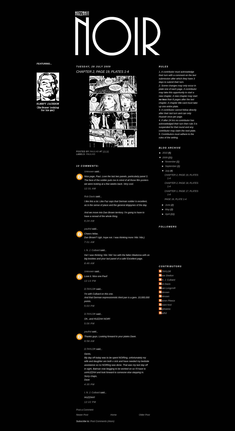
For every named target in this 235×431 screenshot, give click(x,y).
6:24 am (89, 221)
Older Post (144, 414)
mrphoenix (165, 309)
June (168, 205)
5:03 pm (89, 306)
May (167, 209)
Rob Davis (89, 196)
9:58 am (89, 341)
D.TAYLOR (89, 289)
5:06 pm (89, 323)
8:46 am (89, 263)
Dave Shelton (167, 275)
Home (113, 414)
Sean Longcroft (167, 288)
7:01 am (89, 242)
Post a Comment (84, 409)
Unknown (89, 171)
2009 (165, 157)
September (171, 166)
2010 (165, 152)
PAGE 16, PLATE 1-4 (175, 199)
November (170, 161)
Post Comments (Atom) (102, 421)
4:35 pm (89, 384)
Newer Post (82, 414)
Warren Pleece (167, 300)
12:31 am (90, 188)
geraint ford (165, 304)
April (167, 214)
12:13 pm (90, 281)
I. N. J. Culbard (92, 250)
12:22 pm (90, 402)
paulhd (90, 154)
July (167, 170)
